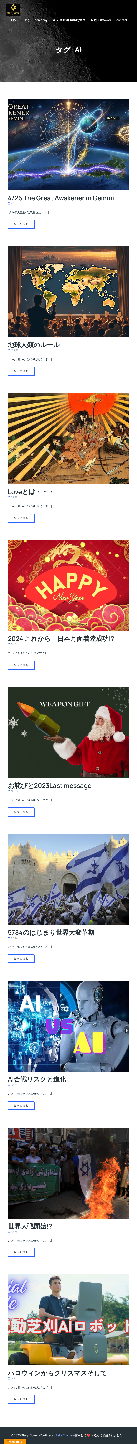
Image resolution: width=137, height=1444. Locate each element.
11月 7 (12, 1378)
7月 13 (12, 1084)
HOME (14, 20)
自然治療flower (101, 20)
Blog (26, 20)
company (41, 20)
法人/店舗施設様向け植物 (69, 20)
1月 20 (12, 644)
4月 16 (12, 1231)
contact (121, 20)
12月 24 (13, 791)
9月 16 (12, 937)
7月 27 (12, 497)
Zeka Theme (64, 1435)
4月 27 (12, 203)
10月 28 (13, 350)
